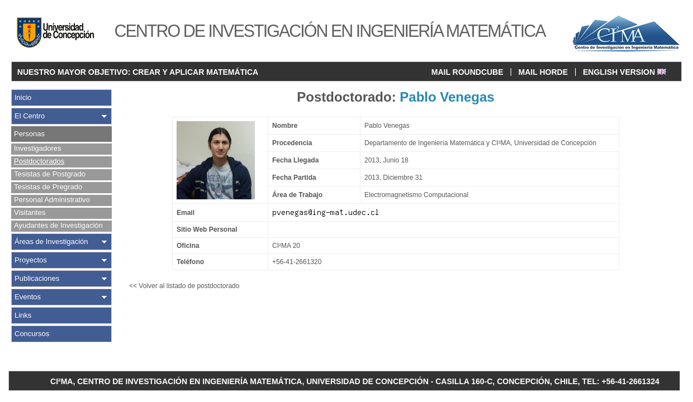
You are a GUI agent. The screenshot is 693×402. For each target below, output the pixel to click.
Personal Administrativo (52, 199)
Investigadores (37, 148)
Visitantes (29, 212)
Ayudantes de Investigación (58, 225)
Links (23, 315)
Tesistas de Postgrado (50, 174)
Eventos (28, 297)
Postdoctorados (39, 161)
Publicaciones (37, 278)
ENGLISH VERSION (624, 72)
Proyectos (31, 260)
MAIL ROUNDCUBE (467, 72)
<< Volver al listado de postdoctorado (184, 286)
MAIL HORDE (543, 72)
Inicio (23, 97)
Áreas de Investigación (51, 241)
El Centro (30, 116)
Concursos (32, 333)
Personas (29, 134)
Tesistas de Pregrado (48, 187)
